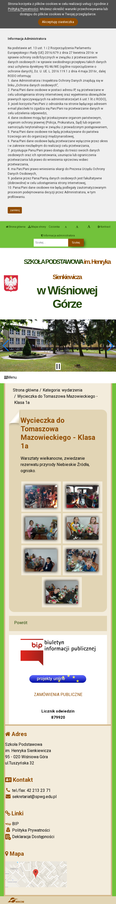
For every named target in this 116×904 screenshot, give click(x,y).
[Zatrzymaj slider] (58, 366)
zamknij (15, 210)
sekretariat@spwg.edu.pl (31, 796)
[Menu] (58, 377)
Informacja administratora (58, 235)
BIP (12, 823)
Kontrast (103, 226)
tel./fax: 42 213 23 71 (28, 790)
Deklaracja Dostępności (29, 837)
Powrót (20, 622)
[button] (6, 345)
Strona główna (15, 226)
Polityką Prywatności (23, 9)
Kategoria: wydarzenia (62, 390)
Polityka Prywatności (27, 830)
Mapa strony (37, 226)
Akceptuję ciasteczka (58, 22)
